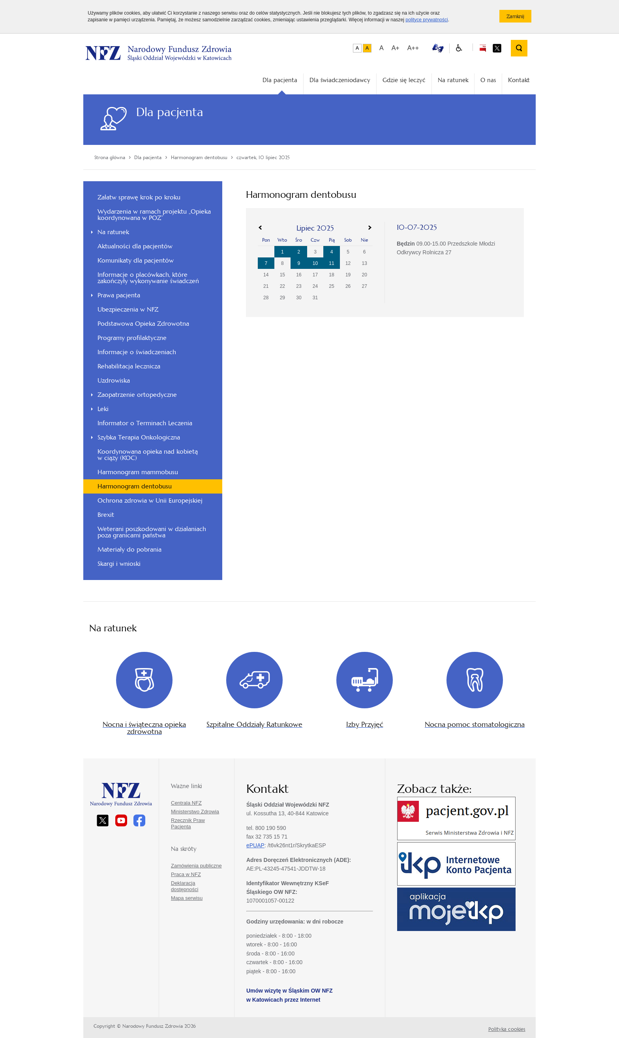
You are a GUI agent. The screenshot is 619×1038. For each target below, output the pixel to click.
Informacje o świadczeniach (137, 352)
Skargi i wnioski (119, 563)
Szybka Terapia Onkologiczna (139, 437)
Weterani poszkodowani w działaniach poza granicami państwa (152, 532)
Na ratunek (453, 80)
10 (315, 263)
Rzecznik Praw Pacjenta (188, 823)
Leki (103, 409)
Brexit (106, 515)
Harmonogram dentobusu (135, 486)
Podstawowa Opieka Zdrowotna (143, 323)
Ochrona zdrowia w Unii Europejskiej (150, 500)
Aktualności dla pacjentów (135, 246)
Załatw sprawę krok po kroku (139, 197)
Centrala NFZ (186, 803)
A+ (396, 48)
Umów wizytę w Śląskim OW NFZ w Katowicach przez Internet (289, 994)
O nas (488, 80)
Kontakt (519, 80)
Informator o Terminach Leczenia (145, 423)
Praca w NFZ (186, 874)
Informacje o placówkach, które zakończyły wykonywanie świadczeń (148, 277)
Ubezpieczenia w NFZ (128, 309)
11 (331, 263)
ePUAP (255, 845)
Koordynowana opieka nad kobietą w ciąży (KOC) (148, 454)
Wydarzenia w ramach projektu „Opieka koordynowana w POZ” (154, 214)
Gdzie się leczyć (404, 80)
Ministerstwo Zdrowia (195, 812)
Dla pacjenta (280, 80)
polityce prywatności (426, 20)
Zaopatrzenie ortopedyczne (137, 394)
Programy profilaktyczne (132, 338)
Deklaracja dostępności (184, 886)
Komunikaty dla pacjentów (136, 260)
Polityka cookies (506, 1029)
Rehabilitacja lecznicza (129, 366)
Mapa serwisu (187, 898)
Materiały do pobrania (129, 549)
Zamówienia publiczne (196, 866)
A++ (413, 48)
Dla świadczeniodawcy (340, 80)
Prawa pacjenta (119, 295)
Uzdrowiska (114, 380)
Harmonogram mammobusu (138, 472)
